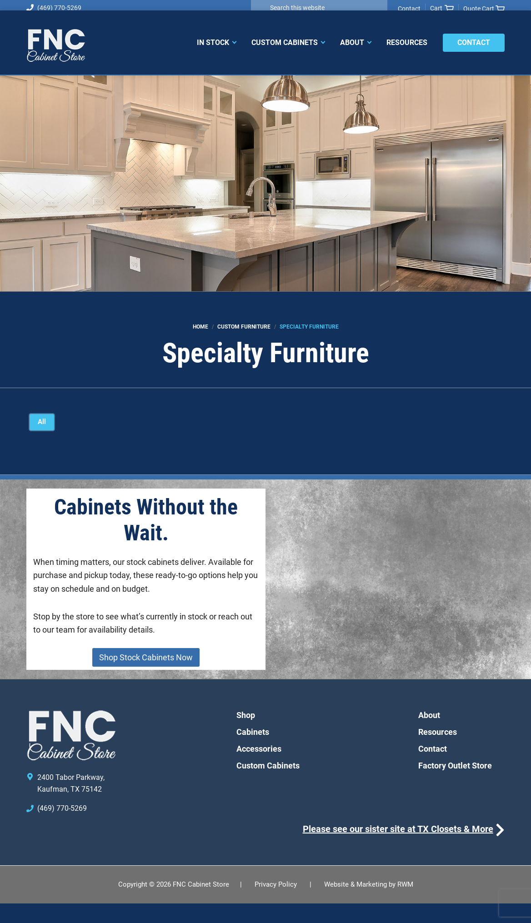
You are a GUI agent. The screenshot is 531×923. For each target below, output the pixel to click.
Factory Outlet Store (455, 785)
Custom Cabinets (268, 785)
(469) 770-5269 (53, 7)
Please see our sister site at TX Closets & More (398, 848)
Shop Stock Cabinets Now (146, 677)
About (429, 734)
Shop (245, 734)
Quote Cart (484, 9)
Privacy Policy (276, 904)
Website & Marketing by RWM (368, 904)
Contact (409, 8)
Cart (442, 9)
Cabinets (252, 751)
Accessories (258, 768)
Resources (437, 751)
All (43, 422)
